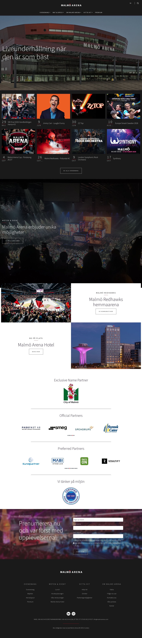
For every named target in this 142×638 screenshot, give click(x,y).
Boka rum (36, 351)
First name (77, 524)
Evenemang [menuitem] (30, 590)
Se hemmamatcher (106, 311)
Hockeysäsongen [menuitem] (57, 594)
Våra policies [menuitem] (111, 602)
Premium (98, 12)
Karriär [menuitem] (111, 606)
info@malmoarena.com (101, 619)
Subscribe (80, 552)
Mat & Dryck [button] (58, 12)
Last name (77, 532)
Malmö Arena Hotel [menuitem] (57, 602)
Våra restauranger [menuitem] (57, 598)
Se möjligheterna (12, 241)
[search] (138, 3)
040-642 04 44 (66, 619)
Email (75, 516)
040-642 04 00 (42, 619)
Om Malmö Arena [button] (73, 12)
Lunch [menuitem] (57, 590)
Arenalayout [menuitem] (30, 598)
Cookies (86, 628)
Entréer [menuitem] (84, 594)
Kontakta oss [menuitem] (111, 598)
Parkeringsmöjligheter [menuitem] (84, 598)
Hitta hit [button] (87, 12)
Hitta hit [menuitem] (84, 590)
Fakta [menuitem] (112, 590)
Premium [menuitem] (30, 602)
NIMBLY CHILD (133, 7)
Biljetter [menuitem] (30, 594)
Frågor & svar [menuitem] (111, 594)
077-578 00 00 (83, 619)
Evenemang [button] (44, 12)
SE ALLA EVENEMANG (71, 171)
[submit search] (138, 3)
